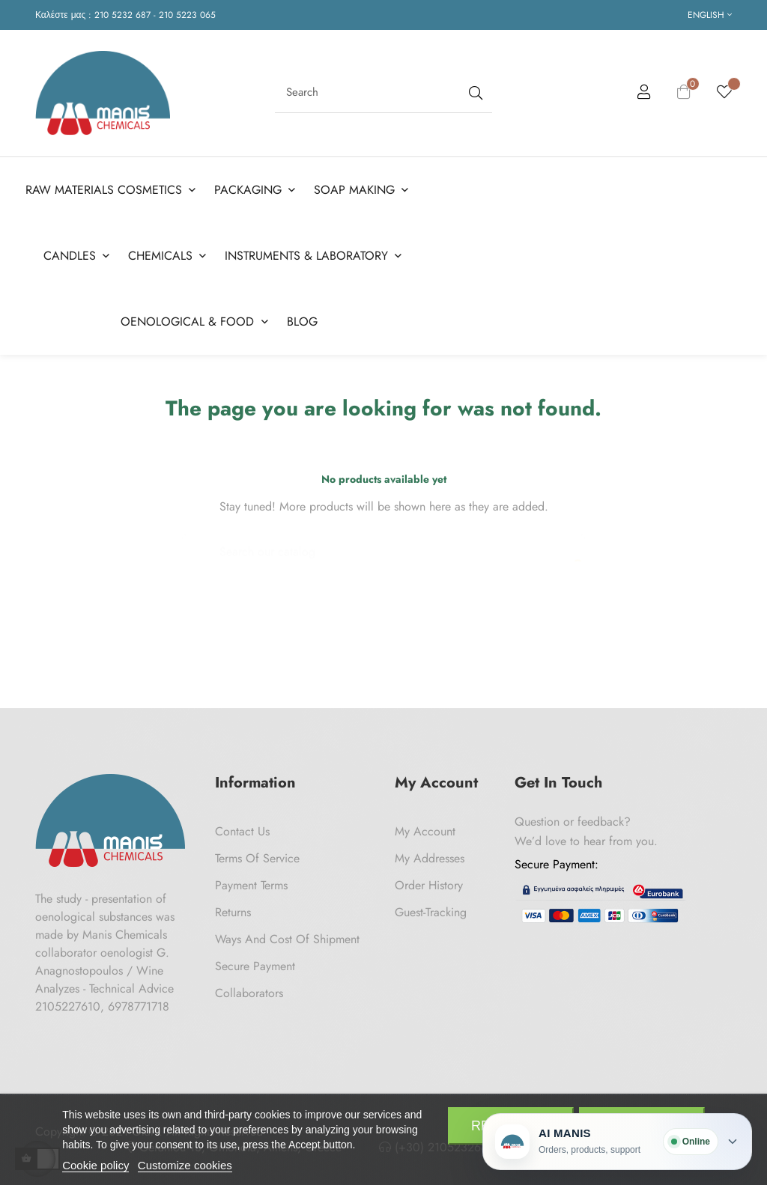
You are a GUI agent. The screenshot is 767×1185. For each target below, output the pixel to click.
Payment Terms (251, 881)
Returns (233, 908)
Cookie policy (95, 1165)
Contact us (242, 827)
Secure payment (255, 962)
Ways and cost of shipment (287, 935)
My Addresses (429, 854)
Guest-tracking (431, 908)
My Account (425, 827)
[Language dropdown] (710, 15)
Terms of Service (257, 854)
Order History (429, 881)
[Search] (383, 541)
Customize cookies (185, 1165)
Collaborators (249, 989)
